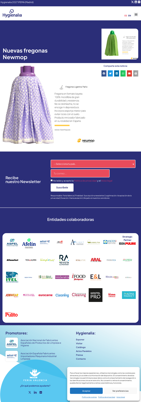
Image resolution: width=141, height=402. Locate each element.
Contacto (81, 358)
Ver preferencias (120, 390)
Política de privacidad (106, 397)
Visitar (79, 343)
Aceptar (86, 390)
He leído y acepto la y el (82, 180)
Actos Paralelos (84, 351)
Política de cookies (89, 397)
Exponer (80, 339)
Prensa (79, 355)
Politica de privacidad (85, 180)
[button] (136, 14)
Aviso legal (120, 397)
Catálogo (81, 347)
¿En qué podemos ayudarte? (35, 385)
